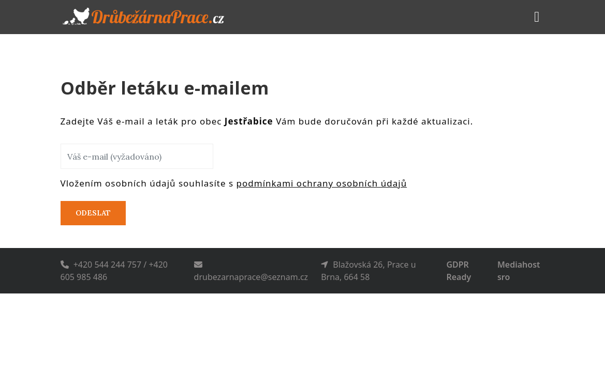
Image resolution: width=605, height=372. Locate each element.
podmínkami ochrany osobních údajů (322, 183)
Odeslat (93, 213)
